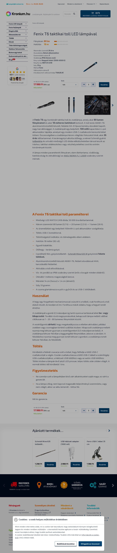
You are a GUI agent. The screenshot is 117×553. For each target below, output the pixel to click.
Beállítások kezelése (65, 544)
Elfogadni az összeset (90, 544)
